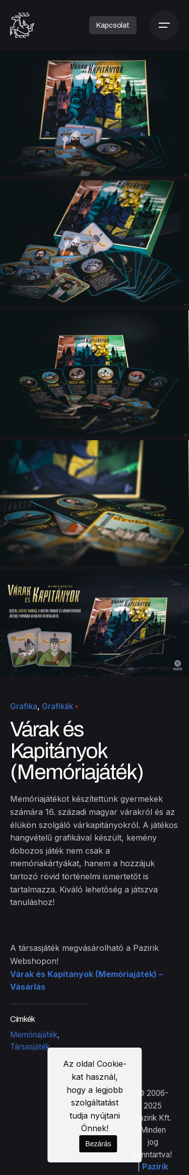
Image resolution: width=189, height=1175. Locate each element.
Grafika (23, 706)
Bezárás (98, 1144)
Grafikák (57, 706)
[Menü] (164, 25)
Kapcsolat (113, 25)
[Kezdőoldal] (22, 25)
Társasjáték (30, 1047)
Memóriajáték (33, 1035)
